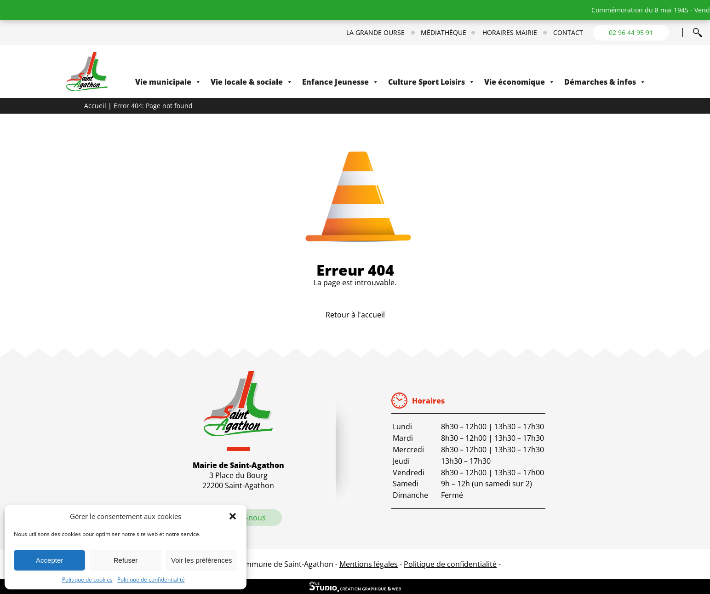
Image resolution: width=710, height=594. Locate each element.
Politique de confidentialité (151, 579)
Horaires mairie (509, 32)
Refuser (126, 560)
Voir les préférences (201, 560)
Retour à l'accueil (355, 315)
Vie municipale (168, 82)
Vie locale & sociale (252, 82)
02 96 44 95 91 (631, 32)
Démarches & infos (605, 82)
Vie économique (519, 82)
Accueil (95, 105)
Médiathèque (443, 32)
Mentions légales (368, 564)
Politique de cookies (87, 579)
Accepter (49, 560)
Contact (568, 32)
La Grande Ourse (375, 32)
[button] (232, 516)
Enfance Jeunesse (340, 82)
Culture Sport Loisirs (431, 82)
